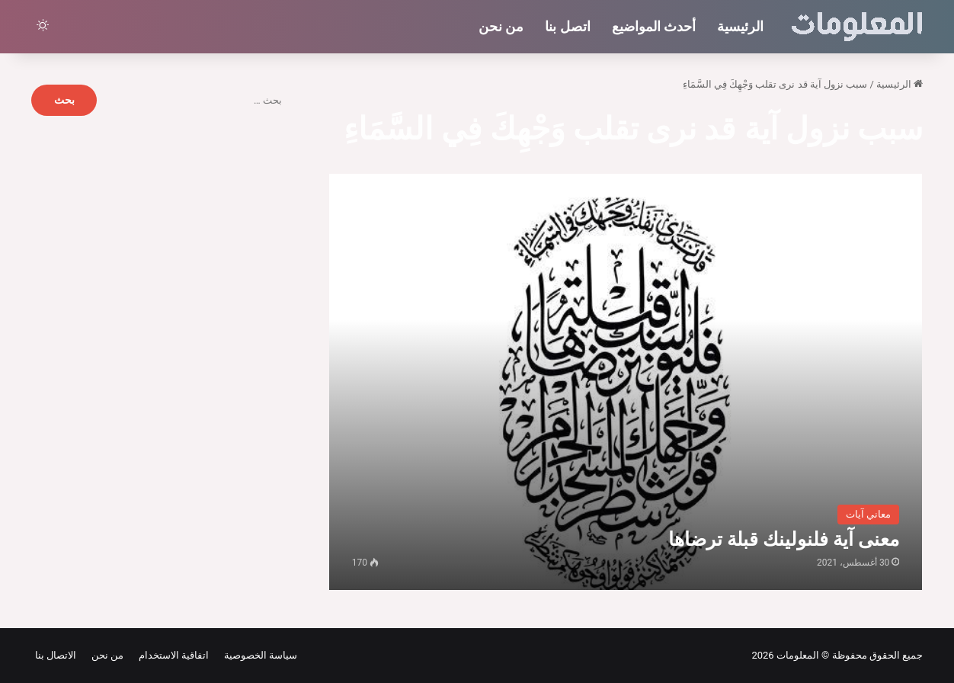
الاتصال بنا (55, 655)
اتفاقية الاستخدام (171, 655)
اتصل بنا (567, 26)
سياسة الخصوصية (258, 655)
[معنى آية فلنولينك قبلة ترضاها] (626, 381)
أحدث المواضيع (654, 26)
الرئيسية (740, 26)
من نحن (501, 26)
